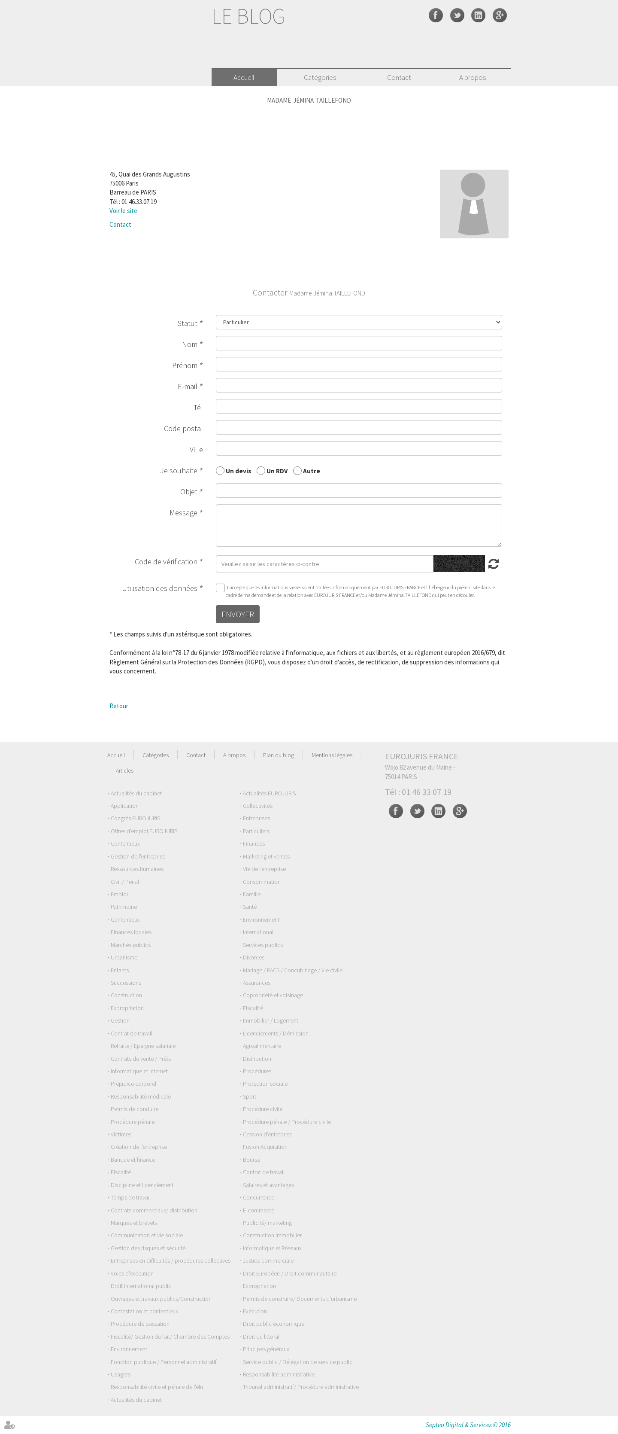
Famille (252, 894)
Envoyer (237, 614)
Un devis (238, 470)
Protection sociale (265, 1083)
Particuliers (256, 831)
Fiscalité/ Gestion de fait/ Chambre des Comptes (170, 1336)
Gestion (120, 1020)
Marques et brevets (134, 1223)
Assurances (256, 982)
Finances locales (131, 932)
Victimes (121, 1134)
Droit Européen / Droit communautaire (289, 1273)
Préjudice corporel (133, 1083)
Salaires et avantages (268, 1185)
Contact (399, 77)
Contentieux (125, 843)
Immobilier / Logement (270, 1020)
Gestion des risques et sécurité (148, 1248)
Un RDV (277, 470)
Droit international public (141, 1286)
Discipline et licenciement (142, 1185)
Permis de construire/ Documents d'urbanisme (300, 1299)
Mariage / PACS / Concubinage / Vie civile (292, 970)
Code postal (183, 428)
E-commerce (258, 1210)
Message (183, 513)
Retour (118, 706)
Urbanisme (124, 957)
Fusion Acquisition (265, 1147)
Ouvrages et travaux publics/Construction (161, 1299)
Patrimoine (124, 906)
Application (125, 806)
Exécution (255, 1311)
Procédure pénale (132, 1122)
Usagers (120, 1374)
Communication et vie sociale (147, 1235)
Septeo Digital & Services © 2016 (468, 1425)
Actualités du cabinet (136, 793)
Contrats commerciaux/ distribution (154, 1210)
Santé (250, 906)
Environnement (261, 919)
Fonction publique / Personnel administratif (164, 1362)
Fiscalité (253, 1008)
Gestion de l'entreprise (138, 856)
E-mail (187, 386)
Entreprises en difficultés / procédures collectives (170, 1260)
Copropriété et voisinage (273, 995)
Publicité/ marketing (267, 1223)
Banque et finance (133, 1159)
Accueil (243, 77)
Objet (188, 491)
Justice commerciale (268, 1260)
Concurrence (258, 1197)
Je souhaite (178, 470)
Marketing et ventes (266, 856)
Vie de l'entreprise (264, 869)
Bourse (251, 1159)
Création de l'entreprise (139, 1147)
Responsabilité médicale (141, 1096)
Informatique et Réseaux (272, 1248)
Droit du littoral (261, 1336)
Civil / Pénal (125, 882)
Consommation (262, 882)
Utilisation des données (159, 588)
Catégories (320, 77)
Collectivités (258, 806)
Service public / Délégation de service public (297, 1362)
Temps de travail (131, 1197)
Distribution (257, 1059)
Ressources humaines (137, 869)
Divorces (253, 957)
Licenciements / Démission (276, 1033)
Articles (124, 770)
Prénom (184, 365)
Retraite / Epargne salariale (143, 1046)
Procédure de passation (140, 1323)
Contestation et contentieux (144, 1311)
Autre (311, 470)
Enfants (120, 970)
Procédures (257, 1071)
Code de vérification (166, 561)
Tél (198, 407)
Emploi (119, 894)
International (258, 932)
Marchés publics (131, 945)
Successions (126, 982)
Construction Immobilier (272, 1235)
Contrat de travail (131, 1033)
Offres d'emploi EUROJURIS (144, 831)
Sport (249, 1096)
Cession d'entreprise (267, 1134)
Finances (254, 843)
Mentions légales (332, 755)
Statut (187, 323)
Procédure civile (262, 1109)
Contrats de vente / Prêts (141, 1059)
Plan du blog (278, 755)
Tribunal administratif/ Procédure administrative (301, 1387)
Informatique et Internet (139, 1071)
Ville (196, 449)
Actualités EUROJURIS (269, 793)
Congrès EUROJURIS (135, 818)
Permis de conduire (134, 1109)
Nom (189, 344)
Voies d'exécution (132, 1273)
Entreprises (256, 818)
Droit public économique (273, 1323)
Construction (126, 995)
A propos (472, 77)
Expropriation (127, 1008)
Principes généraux (266, 1349)
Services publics (263, 945)
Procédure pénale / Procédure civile (287, 1122)
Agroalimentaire (262, 1046)
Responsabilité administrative (279, 1374)
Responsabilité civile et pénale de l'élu (157, 1387)
